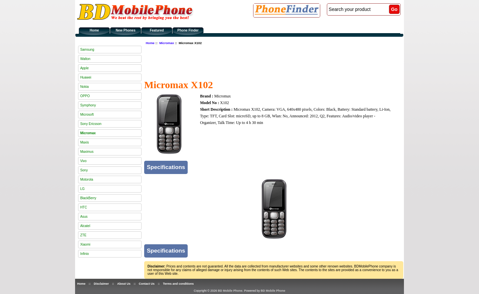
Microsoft (87, 114)
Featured (157, 30)
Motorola (86, 179)
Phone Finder (188, 30)
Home (94, 30)
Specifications (166, 167)
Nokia (84, 86)
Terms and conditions (178, 283)
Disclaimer (101, 283)
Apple (84, 68)
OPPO (85, 96)
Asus (83, 216)
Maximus (86, 151)
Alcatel (85, 226)
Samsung (87, 49)
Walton (85, 59)
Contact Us (147, 283)
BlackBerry (88, 198)
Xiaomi (85, 244)
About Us (124, 283)
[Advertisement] (265, 61)
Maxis (84, 142)
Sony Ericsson (90, 124)
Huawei (85, 77)
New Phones (125, 30)
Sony (84, 170)
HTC (83, 207)
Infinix (84, 254)
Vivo (83, 161)
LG (82, 189)
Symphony (88, 105)
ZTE (83, 235)
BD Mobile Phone (230, 290)
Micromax (166, 43)
